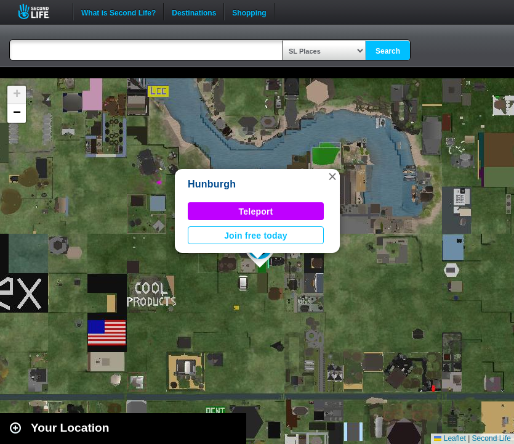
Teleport (256, 211)
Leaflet (449, 438)
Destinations (194, 12)
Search (387, 51)
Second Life (40, 11)
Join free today (255, 235)
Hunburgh (212, 184)
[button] (332, 176)
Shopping (249, 12)
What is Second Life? (118, 12)
